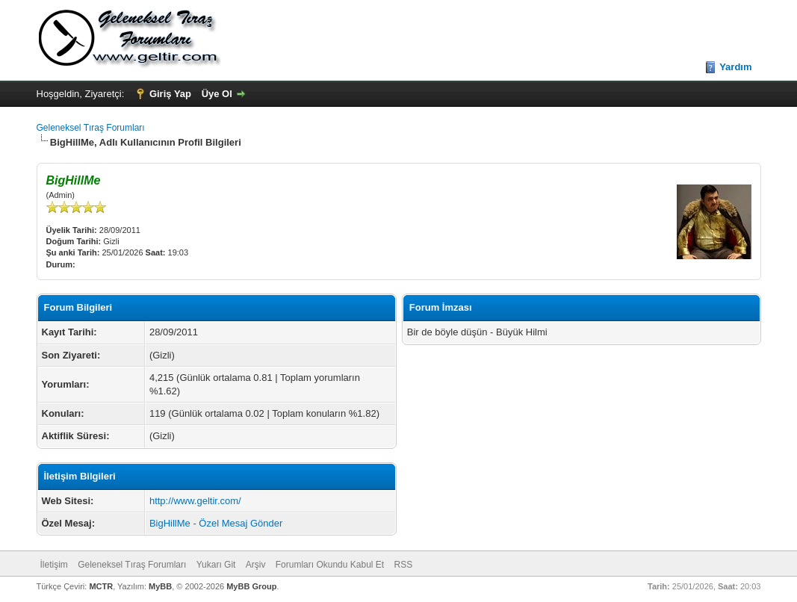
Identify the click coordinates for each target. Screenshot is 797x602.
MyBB (160, 586)
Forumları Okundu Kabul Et (330, 564)
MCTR (101, 586)
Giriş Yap (170, 93)
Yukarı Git (216, 564)
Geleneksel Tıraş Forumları (91, 127)
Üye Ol (217, 93)
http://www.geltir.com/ (195, 500)
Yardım (735, 66)
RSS (403, 564)
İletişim (54, 564)
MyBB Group (251, 586)
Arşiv (256, 564)
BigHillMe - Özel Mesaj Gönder (215, 523)
